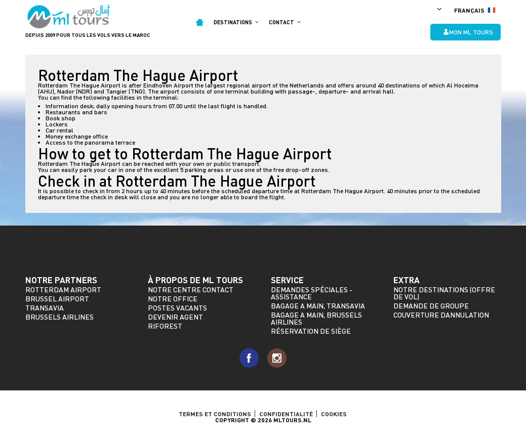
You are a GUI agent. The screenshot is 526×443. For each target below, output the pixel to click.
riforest (165, 326)
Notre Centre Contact (190, 289)
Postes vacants (177, 307)
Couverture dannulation (441, 315)
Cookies (334, 413)
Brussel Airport (57, 298)
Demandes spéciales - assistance (311, 293)
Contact (285, 22)
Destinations (236, 22)
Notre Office (172, 298)
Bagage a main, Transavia (318, 305)
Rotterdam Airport (63, 289)
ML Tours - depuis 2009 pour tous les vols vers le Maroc (69, 16)
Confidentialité (286, 413)
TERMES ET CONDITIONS (215, 413)
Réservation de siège (311, 331)
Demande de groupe (431, 305)
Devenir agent (175, 317)
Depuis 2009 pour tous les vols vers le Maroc (87, 35)
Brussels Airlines (59, 317)
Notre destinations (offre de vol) (444, 293)
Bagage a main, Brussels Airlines (316, 318)
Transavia (44, 307)
